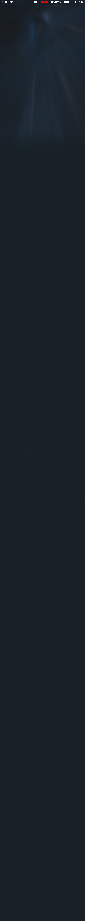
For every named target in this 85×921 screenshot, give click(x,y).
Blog (81, 2)
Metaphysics (56, 2)
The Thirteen (9, 2)
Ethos (66, 2)
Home (36, 2)
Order (74, 2)
